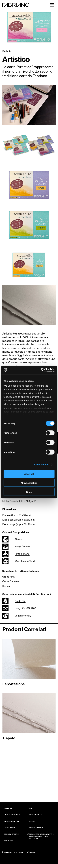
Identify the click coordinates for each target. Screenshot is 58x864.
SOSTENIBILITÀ (36, 814)
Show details (41, 464)
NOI (30, 808)
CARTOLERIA (9, 827)
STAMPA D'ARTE (11, 834)
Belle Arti (7, 51)
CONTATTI (33, 852)
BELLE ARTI (9, 808)
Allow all (29, 473)
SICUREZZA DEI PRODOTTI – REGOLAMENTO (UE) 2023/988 (41, 836)
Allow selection (29, 483)
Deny (29, 492)
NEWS (32, 821)
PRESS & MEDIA (36, 827)
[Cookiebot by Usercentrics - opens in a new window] (41, 370)
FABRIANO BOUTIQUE (13, 852)
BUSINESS (8, 840)
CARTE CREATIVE (11, 821)
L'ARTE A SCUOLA (12, 814)
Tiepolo (8, 737)
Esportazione (13, 683)
